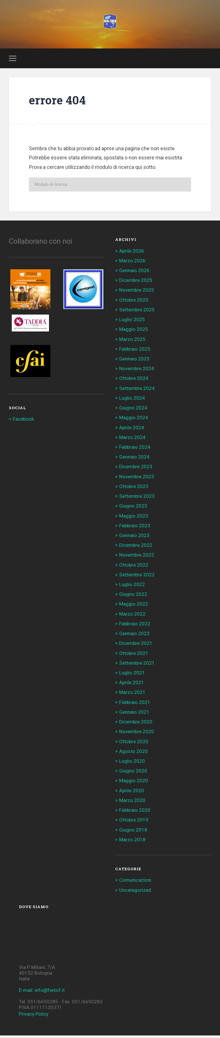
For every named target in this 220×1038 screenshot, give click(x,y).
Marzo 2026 (132, 263)
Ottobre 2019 (133, 823)
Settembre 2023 (137, 499)
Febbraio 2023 (134, 528)
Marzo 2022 (132, 616)
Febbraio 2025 (134, 351)
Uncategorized (135, 892)
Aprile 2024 (131, 430)
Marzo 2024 (132, 440)
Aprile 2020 (131, 793)
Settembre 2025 (137, 312)
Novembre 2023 (136, 479)
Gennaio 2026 (134, 273)
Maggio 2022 (133, 607)
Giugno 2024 (133, 410)
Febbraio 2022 (134, 626)
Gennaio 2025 (134, 361)
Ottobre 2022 (133, 567)
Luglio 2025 (132, 322)
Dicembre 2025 (135, 283)
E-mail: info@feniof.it (42, 993)
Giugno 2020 (133, 773)
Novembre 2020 (136, 734)
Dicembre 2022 (135, 548)
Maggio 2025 (133, 332)
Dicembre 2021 (135, 646)
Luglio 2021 (132, 675)
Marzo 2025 (132, 342)
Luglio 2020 (132, 763)
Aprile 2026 (131, 253)
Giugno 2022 (133, 597)
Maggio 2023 (133, 518)
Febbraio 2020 (134, 812)
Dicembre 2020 (135, 724)
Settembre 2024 (137, 391)
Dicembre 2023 (135, 469)
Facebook (23, 422)
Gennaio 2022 (134, 636)
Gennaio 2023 (134, 538)
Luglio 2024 (132, 400)
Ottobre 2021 (133, 656)
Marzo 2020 (132, 803)
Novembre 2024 (136, 371)
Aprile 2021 (131, 685)
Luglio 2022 (132, 587)
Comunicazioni (135, 883)
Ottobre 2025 (133, 302)
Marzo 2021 (132, 695)
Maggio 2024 (133, 420)
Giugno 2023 (133, 509)
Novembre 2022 (136, 558)
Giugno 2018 (133, 832)
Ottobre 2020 (133, 744)
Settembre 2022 (137, 577)
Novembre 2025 (136, 293)
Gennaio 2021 (134, 714)
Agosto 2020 (133, 754)
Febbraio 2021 (134, 705)
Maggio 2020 (133, 783)
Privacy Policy (33, 1017)
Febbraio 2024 (134, 449)
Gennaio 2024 (134, 459)
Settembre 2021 (137, 665)
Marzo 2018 (132, 842)
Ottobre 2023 (133, 489)
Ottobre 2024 (133, 381)
